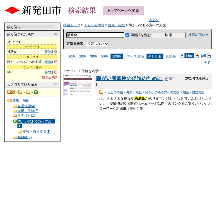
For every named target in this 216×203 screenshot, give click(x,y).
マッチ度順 (135, 56)
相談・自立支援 (193, 92)
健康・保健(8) (28, 111)
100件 (116, 56)
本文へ (153, 20)
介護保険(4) (26, 106)
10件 (71, 56)
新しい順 (155, 56)
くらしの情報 (20, 92)
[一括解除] (49, 77)
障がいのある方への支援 (162, 92)
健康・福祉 (28, 92)
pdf (203, 56)
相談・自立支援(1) (37, 132)
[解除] (49, 51)
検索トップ (11, 92)
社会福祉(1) (26, 116)
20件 (82, 56)
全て (207, 63)
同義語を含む (140, 35)
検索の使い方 (198, 35)
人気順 (171, 56)
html (189, 56)
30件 (93, 56)
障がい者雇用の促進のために (129, 78)
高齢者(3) (24, 137)
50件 (104, 56)
